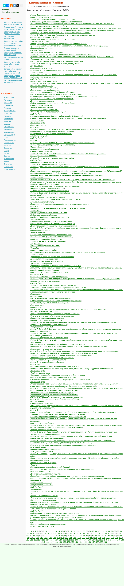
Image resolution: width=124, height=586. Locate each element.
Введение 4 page (37, 382)
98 (31, 538)
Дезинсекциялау (37, 219)
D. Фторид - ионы (38, 447)
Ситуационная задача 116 (41, 403)
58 (99, 533)
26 (96, 531)
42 (49, 533)
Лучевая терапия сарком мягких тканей (47, 197)
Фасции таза (36, 489)
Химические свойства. (40, 41)
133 (76, 540)
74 (52, 535)
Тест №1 (34, 248)
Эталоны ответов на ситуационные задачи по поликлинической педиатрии (63, 445)
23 (87, 531)
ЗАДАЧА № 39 (36, 283)
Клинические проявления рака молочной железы (51, 235)
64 (118, 533)
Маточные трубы (38, 125)
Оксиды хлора (36, 296)
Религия (7, 145)
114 (95, 538)
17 (68, 531)
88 (96, 535)
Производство (10, 140)
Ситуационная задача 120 (41, 151)
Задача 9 (34, 410)
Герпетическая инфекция (41, 68)
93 (112, 535)
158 (97, 542)
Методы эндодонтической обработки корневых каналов (54, 314)
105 (58, 538)
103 (50, 538)
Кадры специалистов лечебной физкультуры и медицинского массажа (60, 173)
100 (37, 538)
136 (89, 540)
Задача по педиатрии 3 (40, 178)
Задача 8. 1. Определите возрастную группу (49, 164)
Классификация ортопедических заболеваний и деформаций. (56, 116)
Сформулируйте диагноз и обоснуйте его (48, 213)
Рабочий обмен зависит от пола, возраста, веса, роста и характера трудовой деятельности (71, 368)
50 (74, 533)
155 (85, 542)
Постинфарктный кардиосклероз (44, 90)
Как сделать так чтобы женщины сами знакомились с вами (13, 43)
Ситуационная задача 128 (41, 17)
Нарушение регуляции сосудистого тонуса (49, 272)
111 (83, 538)
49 (71, 533)
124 (39, 540)
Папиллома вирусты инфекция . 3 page (47, 162)
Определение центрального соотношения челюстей (53, 377)
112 (87, 538)
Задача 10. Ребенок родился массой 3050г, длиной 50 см (54, 399)
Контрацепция (36, 305)
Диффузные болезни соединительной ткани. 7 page (53, 103)
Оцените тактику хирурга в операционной (49, 277)
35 (28, 533)
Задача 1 (34, 206)
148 (56, 542)
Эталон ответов (38, 232)
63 (115, 533)
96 (121, 535)
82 (78, 535)
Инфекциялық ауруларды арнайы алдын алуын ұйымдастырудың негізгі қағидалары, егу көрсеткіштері (75, 28)
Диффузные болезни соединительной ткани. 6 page (53, 39)
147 (52, 542)
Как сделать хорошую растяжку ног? (13, 54)
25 (93, 531)
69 (37, 535)
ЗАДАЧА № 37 (36, 66)
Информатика (10, 111)
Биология (8, 103)
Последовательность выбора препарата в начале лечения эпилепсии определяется (67, 476)
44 (56, 533)
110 (79, 538)
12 (52, 531)
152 (72, 542)
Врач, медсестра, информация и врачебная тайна (52, 158)
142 (114, 540)
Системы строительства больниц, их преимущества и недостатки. (60, 379)
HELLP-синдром (37, 401)
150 (64, 542)
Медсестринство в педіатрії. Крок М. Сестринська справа (55, 94)
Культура (7, 121)
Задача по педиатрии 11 (40, 72)
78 (65, 535)
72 (46, 535)
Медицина (8, 129)
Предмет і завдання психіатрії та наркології (49, 217)
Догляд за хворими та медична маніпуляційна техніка (53, 226)
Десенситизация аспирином (42, 101)
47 (65, 533)
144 (122, 540)
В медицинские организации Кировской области (51, 221)
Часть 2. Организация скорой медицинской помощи (52, 92)
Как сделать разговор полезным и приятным (13, 23)
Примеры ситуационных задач (43, 250)
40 (43, 533)
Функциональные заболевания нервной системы (51, 134)
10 (46, 531)
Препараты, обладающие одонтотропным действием (54, 395)
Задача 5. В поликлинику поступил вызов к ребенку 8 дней (55, 63)
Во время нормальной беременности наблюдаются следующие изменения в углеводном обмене (71, 57)
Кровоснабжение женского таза (44, 259)
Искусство (8, 113)
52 (81, 533)
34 (121, 531)
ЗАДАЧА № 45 (36, 138)
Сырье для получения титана (43, 500)
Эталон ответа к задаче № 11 (43, 430)
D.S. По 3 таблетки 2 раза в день (44, 311)
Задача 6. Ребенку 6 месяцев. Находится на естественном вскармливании (62, 55)
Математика (9, 127)
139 (101, 540)
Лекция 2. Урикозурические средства (46, 52)
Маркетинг (8, 124)
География (8, 105)
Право (6, 137)
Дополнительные (38, 294)
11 (49, 531)
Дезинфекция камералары (41, 263)
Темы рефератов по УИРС (42, 451)
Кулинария (8, 119)
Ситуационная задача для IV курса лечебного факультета (55, 301)
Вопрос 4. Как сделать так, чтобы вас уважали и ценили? (13, 71)
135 (85, 540)
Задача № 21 (35, 211)
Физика (7, 156)
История (7, 116)
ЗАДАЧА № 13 (36, 487)
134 (80, 540)
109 (74, 538)
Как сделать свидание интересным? (13, 81)
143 (118, 540)
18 (71, 531)
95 (118, 535)
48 (68, 533)
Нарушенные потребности (42, 423)
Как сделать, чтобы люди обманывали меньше (12, 64)
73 (49, 535)
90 (102, 535)
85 (87, 535)
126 (47, 540)
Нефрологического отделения (43, 215)
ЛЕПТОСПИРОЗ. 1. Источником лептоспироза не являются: (56, 397)
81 (74, 535)
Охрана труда (9, 135)
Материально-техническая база (44, 110)
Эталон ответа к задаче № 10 (43, 37)
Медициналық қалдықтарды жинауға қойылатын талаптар (56, 61)
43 (52, 533)
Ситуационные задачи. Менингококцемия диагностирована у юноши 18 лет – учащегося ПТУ (71, 118)
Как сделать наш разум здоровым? (13, 58)
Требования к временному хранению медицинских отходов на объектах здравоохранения (68, 46)
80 (71, 535)
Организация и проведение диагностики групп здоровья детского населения (63, 96)
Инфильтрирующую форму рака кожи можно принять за (54, 513)
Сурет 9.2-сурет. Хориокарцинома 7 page (48, 112)
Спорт (6, 151)
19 (74, 531)
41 (46, 533)
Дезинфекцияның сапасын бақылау (45, 474)
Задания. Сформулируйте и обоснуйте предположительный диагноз (60, 355)
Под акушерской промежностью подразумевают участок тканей (58, 44)
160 (105, 542)
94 (115, 535)
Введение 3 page (37, 371)
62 (112, 533)
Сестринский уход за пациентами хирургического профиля (56, 22)
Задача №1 (35, 364)
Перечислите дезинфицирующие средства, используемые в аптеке (59, 204)
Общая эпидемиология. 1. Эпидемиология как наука (52, 224)
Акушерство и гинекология (42, 526)
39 (40, 533)
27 (99, 531)
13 (56, 531)
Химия (6, 161)
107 (66, 538)
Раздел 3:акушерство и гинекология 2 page (49, 338)
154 (80, 542)
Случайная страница (10, 12)
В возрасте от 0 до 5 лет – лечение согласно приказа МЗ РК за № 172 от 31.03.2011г (67, 309)
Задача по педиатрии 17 (40, 254)
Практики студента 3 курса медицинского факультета (54, 186)
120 (120, 538)
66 (28, 535)
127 (52, 540)
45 (59, 533)
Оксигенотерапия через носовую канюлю (48, 360)
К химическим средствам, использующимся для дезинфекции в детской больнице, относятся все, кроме (75, 182)
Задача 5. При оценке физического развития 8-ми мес (53, 285)
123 (35, 540)
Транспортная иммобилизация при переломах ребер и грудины (57, 375)
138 (97, 540)
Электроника (9, 169)
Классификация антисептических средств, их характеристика (58, 417)
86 (90, 535)
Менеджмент (9, 132)
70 (40, 535)
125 (43, 540)
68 (34, 535)
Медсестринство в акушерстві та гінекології (50, 298)
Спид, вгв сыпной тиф (40, 373)
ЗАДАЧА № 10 (36, 114)
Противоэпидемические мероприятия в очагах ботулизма (55, 266)
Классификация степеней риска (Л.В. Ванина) (50, 467)
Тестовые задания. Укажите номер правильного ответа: (55, 199)
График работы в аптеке (41, 48)
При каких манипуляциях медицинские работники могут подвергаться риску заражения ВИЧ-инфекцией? (76, 171)
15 (62, 531)
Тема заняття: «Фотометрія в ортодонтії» (49, 191)
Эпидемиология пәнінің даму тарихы (46, 239)
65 (121, 533)
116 (103, 538)
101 (41, 538)
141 (109, 540)
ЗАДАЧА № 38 (36, 79)
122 (31, 540)
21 (81, 531)
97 (28, 538)
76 (59, 535)
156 (89, 542)
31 (112, 531)
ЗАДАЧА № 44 (36, 50)
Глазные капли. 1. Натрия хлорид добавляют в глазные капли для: (59, 344)
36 (31, 533)
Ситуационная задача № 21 (42, 105)
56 (93, 533)
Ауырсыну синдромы (39, 136)
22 (84, 531)
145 (43, 542)
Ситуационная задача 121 (41, 327)
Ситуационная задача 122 (41, 485)
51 (78, 533)
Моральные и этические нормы (44, 496)
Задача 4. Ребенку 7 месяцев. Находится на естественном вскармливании (62, 35)
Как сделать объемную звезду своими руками (13, 28)
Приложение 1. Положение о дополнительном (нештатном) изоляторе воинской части (68, 346)
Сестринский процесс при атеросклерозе (48, 524)
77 (62, 535)
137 (93, 540)
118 (112, 538)
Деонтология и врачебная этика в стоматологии (52, 257)
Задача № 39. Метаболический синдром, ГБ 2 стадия (53, 19)
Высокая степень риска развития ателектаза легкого (54, 366)
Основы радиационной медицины (44, 149)
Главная (5, 9)
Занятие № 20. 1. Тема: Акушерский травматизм (51, 99)
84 (84, 535)
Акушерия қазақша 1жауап (41, 202)
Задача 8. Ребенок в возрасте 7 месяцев (47, 241)
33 (118, 531)
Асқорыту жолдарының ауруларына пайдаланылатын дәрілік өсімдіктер (61, 70)
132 (72, 540)
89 (99, 535)
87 (93, 535)
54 (87, 533)
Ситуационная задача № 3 (41, 59)
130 (64, 540)
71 (43, 535)
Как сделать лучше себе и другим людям (13, 77)
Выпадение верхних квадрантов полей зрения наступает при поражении (61, 469)
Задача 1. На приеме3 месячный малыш (47, 362)
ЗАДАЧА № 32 (36, 160)
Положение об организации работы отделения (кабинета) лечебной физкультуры (66, 175)
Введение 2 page (37, 123)
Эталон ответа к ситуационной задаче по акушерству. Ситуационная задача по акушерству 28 (72, 180)
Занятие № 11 (36, 121)
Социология (9, 148)
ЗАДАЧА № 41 (36, 244)
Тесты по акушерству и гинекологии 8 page (49, 303)
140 (105, 540)
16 (65, 531)
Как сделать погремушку (9, 37)
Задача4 (33, 140)
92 (109, 535)
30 (109, 531)
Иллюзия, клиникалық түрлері (43, 463)
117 (107, 538)
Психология (9, 143)
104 (54, 538)
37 (34, 533)
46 (62, 533)
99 (34, 538)
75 (56, 535)
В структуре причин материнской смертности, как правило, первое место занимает (67, 252)
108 (70, 538)
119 (116, 538)
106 (62, 538)
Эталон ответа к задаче (41, 107)
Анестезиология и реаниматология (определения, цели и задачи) (58, 287)
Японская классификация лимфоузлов (46, 184)
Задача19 (34, 127)
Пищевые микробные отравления (44, 449)
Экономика (8, 167)
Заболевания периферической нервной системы (51, 237)
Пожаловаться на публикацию (62, 546)
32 (115, 531)
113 (91, 538)
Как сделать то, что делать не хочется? (12, 33)
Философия (9, 159)
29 (106, 531)
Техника (7, 153)
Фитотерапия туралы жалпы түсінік (46, 261)
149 (60, 542)
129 (60, 540)
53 (84, 533)
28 (102, 531)
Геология (7, 108)
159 (101, 542)
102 (45, 538)
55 (90, 533)
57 (96, 533)
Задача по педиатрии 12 (40, 483)
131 (68, 540)
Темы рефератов (38, 147)
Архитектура (9, 97)
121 (27, 540)
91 (106, 535)
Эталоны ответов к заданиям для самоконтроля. (52, 316)
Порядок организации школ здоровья (46, 320)
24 (90, 531)
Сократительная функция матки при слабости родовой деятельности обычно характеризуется (72, 498)
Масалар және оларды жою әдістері (45, 349)
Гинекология (35, 307)
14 (59, 531)
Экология (8, 164)
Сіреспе (33, 465)
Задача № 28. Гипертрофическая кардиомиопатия (52, 145)
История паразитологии (41, 471)
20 (78, 531)
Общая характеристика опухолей (45, 246)
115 (99, 538)
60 (106, 533)
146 (47, 542)
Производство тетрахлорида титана (47, 318)
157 (93, 542)
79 (68, 535)
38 (37, 533)
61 (109, 533)
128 (56, 540)
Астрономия (9, 100)
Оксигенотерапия (38, 274)
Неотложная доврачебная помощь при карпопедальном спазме (57, 208)
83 (81, 535)
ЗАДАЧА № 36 (36, 511)
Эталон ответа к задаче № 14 (43, 88)
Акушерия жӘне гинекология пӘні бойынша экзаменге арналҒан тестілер (62, 143)
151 (68, 542)
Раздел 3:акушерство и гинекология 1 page (49, 15)
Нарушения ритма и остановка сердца (47, 188)
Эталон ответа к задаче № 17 (43, 81)
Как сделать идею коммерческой (11, 49)
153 (76, 542)
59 (102, 533)
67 (31, 535)
